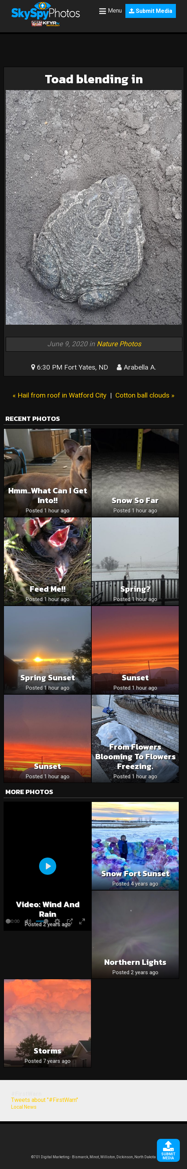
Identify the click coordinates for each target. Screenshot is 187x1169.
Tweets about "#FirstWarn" (44, 1100)
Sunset (135, 677)
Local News (24, 1107)
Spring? (135, 589)
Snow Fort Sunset (135, 873)
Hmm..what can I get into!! (47, 495)
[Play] (47, 866)
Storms (47, 1051)
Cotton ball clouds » (144, 395)
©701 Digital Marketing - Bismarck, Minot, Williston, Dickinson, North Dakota (93, 1157)
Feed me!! (48, 589)
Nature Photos (119, 344)
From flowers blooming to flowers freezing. (135, 756)
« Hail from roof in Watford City (59, 395)
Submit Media (150, 11)
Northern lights (135, 962)
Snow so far (135, 500)
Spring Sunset (47, 677)
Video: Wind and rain (48, 909)
